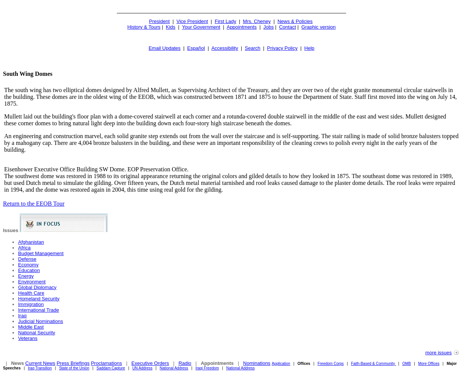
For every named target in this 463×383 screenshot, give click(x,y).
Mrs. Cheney (257, 21)
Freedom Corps (330, 363)
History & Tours (144, 27)
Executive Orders (150, 363)
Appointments (242, 27)
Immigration (31, 304)
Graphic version (318, 27)
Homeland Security (39, 298)
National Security (36, 332)
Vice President (192, 21)
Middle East (31, 327)
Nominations (256, 363)
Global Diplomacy (37, 287)
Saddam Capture (111, 368)
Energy (26, 276)
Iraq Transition (40, 368)
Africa (24, 248)
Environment (32, 282)
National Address (174, 368)
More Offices (429, 363)
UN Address (142, 368)
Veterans (27, 338)
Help (309, 48)
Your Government (201, 27)
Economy (28, 265)
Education (29, 270)
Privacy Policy (282, 48)
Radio (184, 363)
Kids (170, 27)
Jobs (269, 27)
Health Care (31, 293)
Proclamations (106, 363)
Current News (40, 363)
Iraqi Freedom (207, 368)
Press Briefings (73, 363)
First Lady (225, 21)
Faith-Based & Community (373, 363)
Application (281, 363)
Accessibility (225, 48)
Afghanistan (31, 242)
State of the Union (74, 368)
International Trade (38, 310)
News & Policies (295, 21)
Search (252, 48)
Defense (27, 259)
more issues (438, 352)
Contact (287, 27)
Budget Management (41, 253)
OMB (406, 363)
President (159, 21)
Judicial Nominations (40, 321)
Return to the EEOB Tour (33, 203)
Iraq (22, 315)
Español (196, 48)
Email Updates (165, 48)
